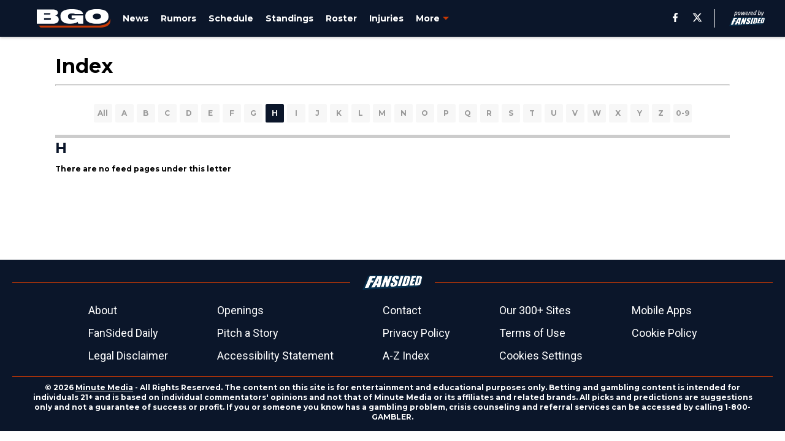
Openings (240, 310)
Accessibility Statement (275, 355)
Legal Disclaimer (128, 355)
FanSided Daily (123, 332)
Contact (402, 310)
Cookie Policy (664, 332)
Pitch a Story (247, 332)
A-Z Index (406, 355)
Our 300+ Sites (535, 310)
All (103, 113)
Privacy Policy (416, 332)
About (102, 310)
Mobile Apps (662, 310)
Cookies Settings (541, 355)
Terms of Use (532, 332)
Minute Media (104, 387)
